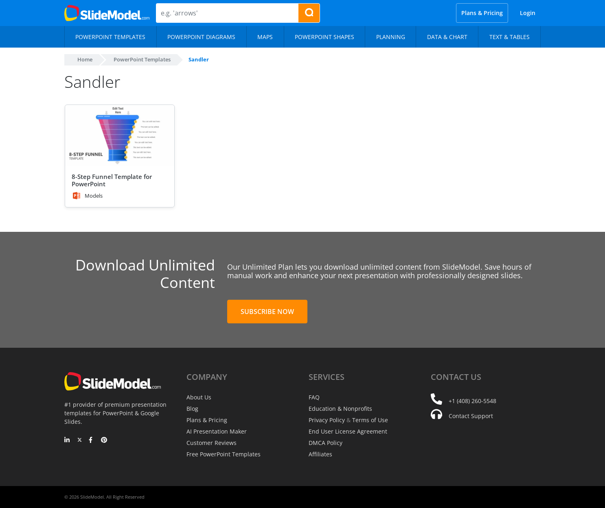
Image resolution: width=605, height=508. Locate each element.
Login (527, 13)
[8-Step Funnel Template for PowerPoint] (119, 135)
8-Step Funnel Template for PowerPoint (112, 180)
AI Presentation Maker (216, 431)
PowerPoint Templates (142, 59)
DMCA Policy (325, 443)
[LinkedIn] (67, 440)
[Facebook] (92, 440)
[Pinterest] (104, 440)
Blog (192, 408)
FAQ (314, 397)
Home (84, 59)
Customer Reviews (211, 443)
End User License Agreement (348, 431)
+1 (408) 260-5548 (472, 401)
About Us (198, 397)
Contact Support (471, 416)
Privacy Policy (327, 420)
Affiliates (320, 454)
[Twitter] (80, 440)
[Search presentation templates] (309, 13)
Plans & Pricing (482, 13)
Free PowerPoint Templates (223, 454)
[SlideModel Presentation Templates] (106, 13)
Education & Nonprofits (340, 408)
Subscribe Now (267, 311)
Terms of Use (370, 420)
